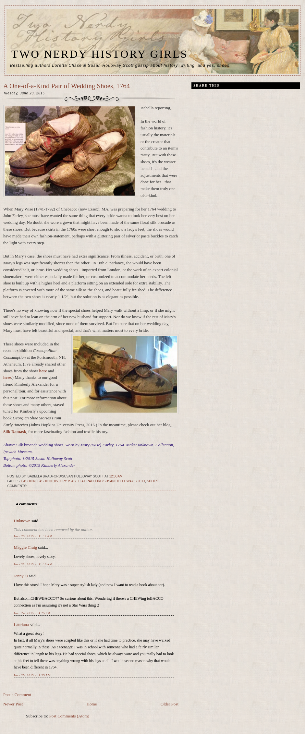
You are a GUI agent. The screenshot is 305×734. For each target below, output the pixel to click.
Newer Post (13, 704)
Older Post (169, 704)
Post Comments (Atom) (69, 716)
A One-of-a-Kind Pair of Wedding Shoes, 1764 (66, 86)
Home (92, 704)
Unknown (22, 520)
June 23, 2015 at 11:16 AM (33, 564)
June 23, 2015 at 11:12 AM (33, 536)
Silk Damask (14, 431)
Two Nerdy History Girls (99, 54)
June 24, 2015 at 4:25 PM (32, 613)
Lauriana (21, 624)
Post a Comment (17, 694)
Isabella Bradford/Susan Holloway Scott (106, 481)
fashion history (51, 481)
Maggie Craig (25, 547)
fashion (28, 481)
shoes (152, 481)
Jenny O (21, 575)
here (43, 370)
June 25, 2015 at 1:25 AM (32, 675)
